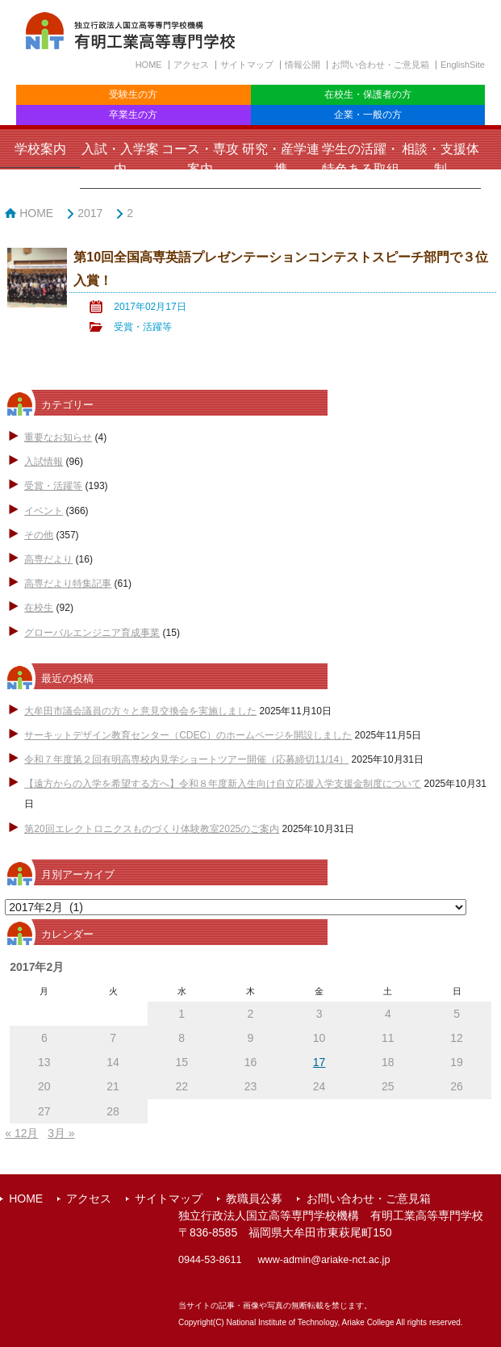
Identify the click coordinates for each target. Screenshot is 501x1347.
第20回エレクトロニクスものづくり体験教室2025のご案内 (151, 829)
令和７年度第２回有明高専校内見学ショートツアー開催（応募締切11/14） (186, 759)
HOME (149, 64)
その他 (38, 535)
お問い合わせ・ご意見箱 (380, 64)
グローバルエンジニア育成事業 (92, 632)
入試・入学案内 (120, 159)
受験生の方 (133, 94)
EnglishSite (462, 64)
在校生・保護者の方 (367, 94)
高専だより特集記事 (67, 583)
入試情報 (43, 461)
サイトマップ (246, 64)
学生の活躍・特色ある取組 (360, 159)
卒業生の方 (133, 114)
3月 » (61, 1133)
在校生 (38, 607)
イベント (43, 511)
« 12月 (21, 1133)
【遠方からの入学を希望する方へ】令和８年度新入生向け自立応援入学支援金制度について (222, 783)
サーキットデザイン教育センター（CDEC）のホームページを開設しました (188, 735)
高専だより (48, 559)
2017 (89, 213)
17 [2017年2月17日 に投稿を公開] (319, 1062)
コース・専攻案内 (200, 159)
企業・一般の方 (368, 114)
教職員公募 (254, 1198)
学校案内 (40, 149)
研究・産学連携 (280, 159)
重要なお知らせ (58, 437)
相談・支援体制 (440, 159)
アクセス (191, 64)
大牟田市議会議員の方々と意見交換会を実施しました (140, 711)
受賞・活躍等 (143, 327)
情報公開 (302, 64)
